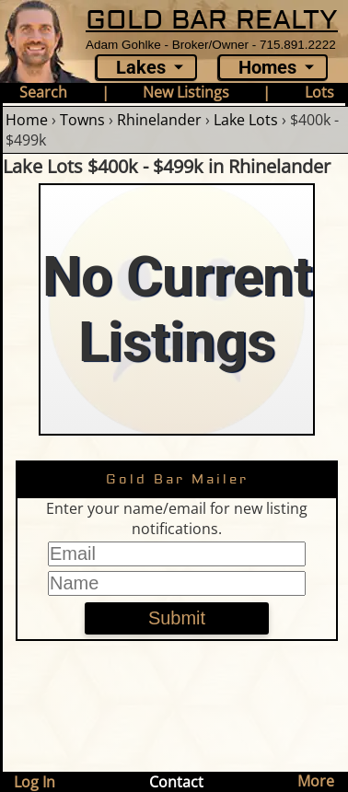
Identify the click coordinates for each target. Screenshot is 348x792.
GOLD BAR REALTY (212, 20)
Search (43, 92)
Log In (34, 782)
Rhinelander (159, 120)
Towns (82, 120)
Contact (176, 782)
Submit (176, 618)
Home (27, 120)
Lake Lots (246, 120)
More (315, 781)
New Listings (186, 92)
